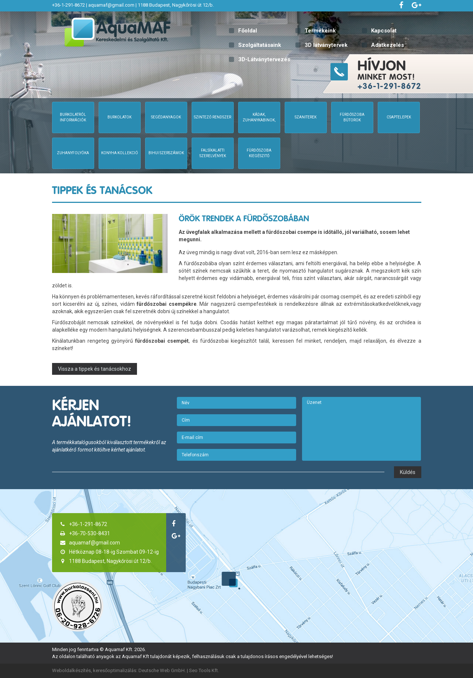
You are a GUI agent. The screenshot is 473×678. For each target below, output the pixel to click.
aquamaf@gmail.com (111, 5)
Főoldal (247, 30)
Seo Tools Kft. (204, 670)
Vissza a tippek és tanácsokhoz (94, 369)
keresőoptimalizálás (114, 670)
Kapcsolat (384, 30)
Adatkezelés (387, 45)
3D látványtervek (326, 45)
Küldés (407, 472)
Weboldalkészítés (71, 670)
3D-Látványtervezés (264, 59)
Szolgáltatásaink (259, 45)
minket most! (414, 74)
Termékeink (320, 30)
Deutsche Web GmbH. (162, 670)
